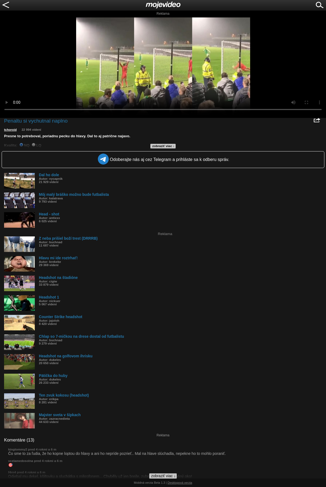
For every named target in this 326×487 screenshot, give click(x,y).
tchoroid (10, 129)
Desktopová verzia (179, 482)
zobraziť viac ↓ (163, 146)
